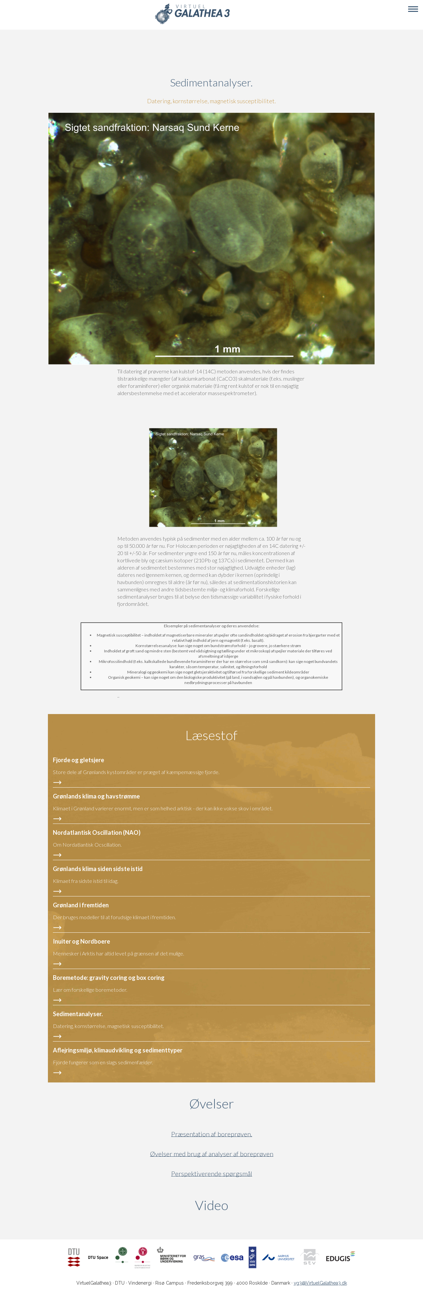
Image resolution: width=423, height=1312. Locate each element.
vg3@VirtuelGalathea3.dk (320, 1283)
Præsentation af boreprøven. (211, 1134)
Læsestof (211, 735)
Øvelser (211, 1103)
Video (243, 1205)
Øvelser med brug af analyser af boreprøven (211, 1154)
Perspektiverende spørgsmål (211, 1173)
